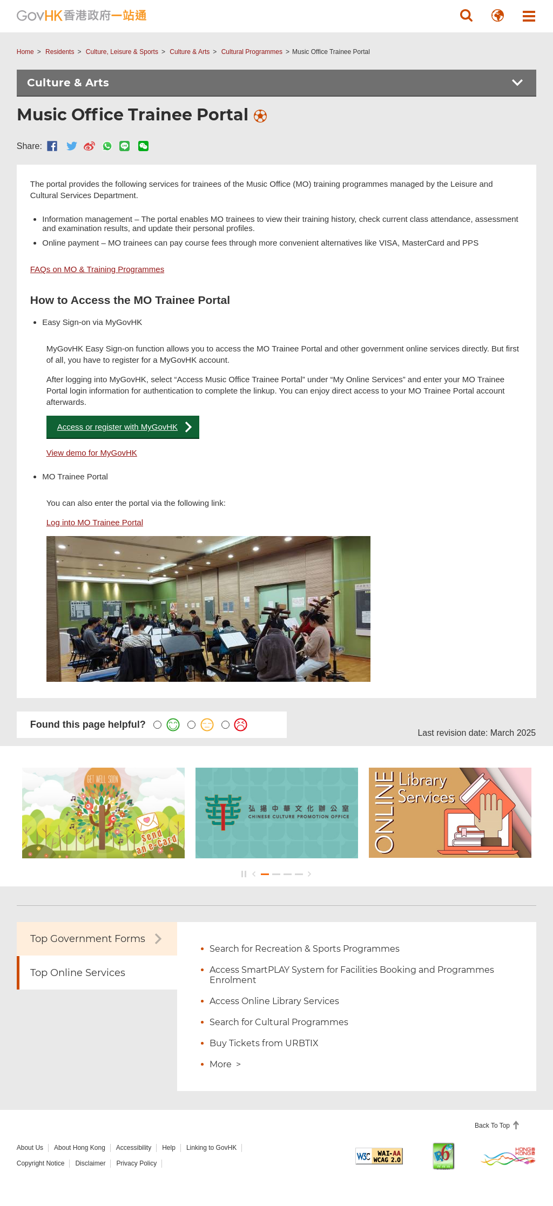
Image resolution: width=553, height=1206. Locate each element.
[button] (466, 15)
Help (169, 1147)
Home (25, 52)
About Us (30, 1147)
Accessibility (133, 1147)
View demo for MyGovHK (91, 452)
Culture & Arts (190, 52)
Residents (59, 52)
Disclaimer (90, 1163)
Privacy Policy (136, 1163)
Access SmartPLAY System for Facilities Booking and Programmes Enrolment (352, 975)
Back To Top (493, 1125)
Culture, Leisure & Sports (122, 52)
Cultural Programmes (251, 52)
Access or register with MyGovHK (117, 426)
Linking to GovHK (211, 1147)
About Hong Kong (79, 1147)
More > (225, 1064)
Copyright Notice (41, 1163)
